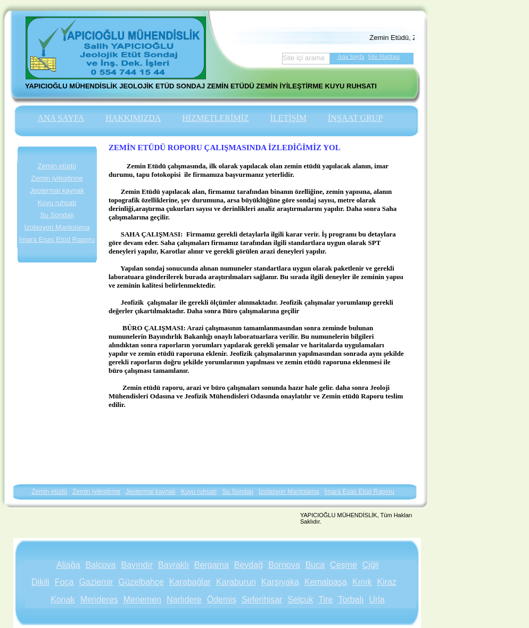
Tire (325, 599)
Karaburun (236, 581)
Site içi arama (304, 58)
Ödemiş (221, 599)
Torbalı (350, 599)
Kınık (361, 581)
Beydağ (248, 564)
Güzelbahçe (140, 581)
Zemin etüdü (57, 166)
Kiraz (386, 581)
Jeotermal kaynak (57, 190)
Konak (63, 599)
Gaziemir (96, 581)
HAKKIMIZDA (133, 118)
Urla (376, 599)
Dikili (40, 581)
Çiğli (370, 564)
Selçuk (300, 599)
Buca (315, 564)
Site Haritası (384, 56)
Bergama (211, 564)
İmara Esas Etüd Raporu (57, 239)
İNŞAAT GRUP (355, 118)
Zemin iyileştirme (57, 178)
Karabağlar (190, 581)
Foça (64, 581)
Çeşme (343, 564)
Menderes (99, 599)
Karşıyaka (280, 581)
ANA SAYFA (61, 118)
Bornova (284, 564)
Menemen (142, 599)
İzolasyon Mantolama (57, 227)
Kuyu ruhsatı (57, 203)
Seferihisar (262, 599)
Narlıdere (184, 599)
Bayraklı (173, 564)
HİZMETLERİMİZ (215, 118)
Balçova (101, 564)
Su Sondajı (57, 215)
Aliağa (68, 564)
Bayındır (137, 564)
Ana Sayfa (350, 56)
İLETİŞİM (288, 118)
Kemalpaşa (325, 581)
